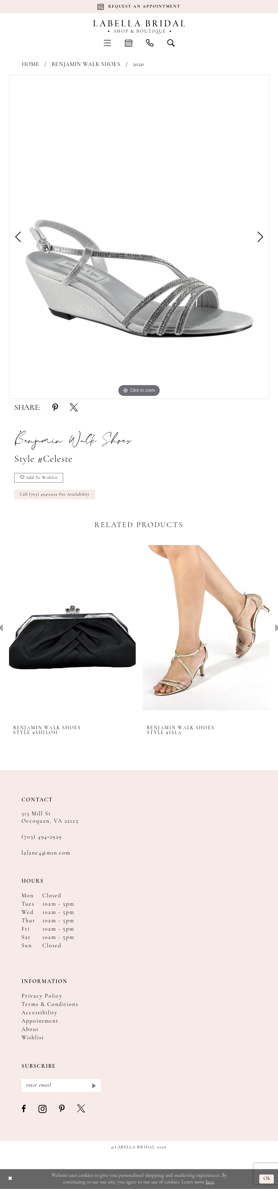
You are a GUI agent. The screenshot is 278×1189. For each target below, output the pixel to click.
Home (30, 64)
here (210, 1181)
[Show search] (171, 43)
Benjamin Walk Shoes (86, 64)
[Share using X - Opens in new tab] (74, 408)
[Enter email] (61, 1085)
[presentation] (72, 628)
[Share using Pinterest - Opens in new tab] (55, 408)
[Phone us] (149, 43)
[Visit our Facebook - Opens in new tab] (24, 1109)
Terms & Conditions (50, 1004)
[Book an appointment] (139, 6)
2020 (138, 64)
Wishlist (33, 1038)
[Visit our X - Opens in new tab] (81, 1109)
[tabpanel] (139, 237)
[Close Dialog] (10, 1179)
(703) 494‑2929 (42, 837)
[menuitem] (107, 43)
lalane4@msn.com (46, 853)
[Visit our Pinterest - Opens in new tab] (62, 1109)
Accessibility (40, 1013)
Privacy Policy (42, 996)
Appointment (40, 1021)
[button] (107, 43)
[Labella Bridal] (139, 27)
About (30, 1029)
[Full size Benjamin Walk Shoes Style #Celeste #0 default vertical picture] (139, 237)
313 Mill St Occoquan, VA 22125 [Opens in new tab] (50, 817)
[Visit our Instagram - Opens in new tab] (43, 1109)
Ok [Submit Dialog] (267, 1179)
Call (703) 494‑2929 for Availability (55, 494)
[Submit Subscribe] (93, 1085)
